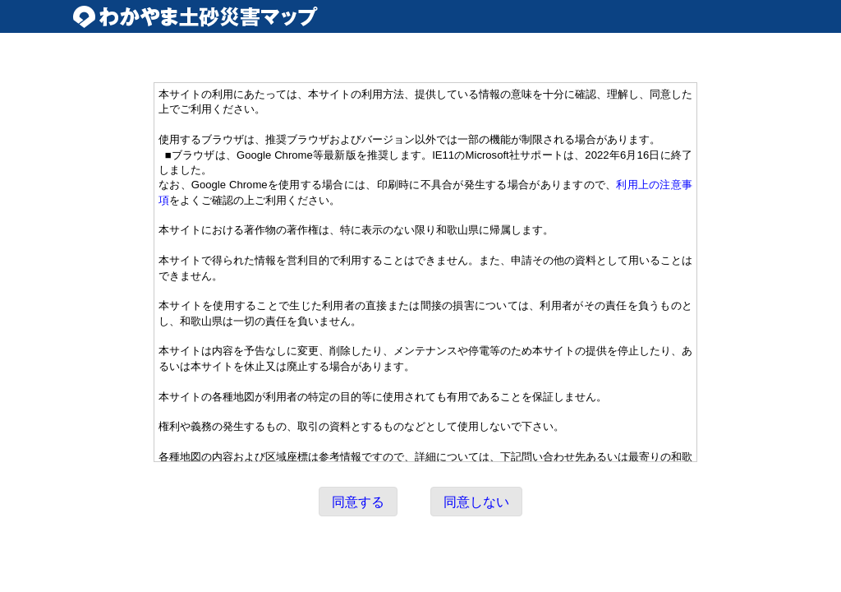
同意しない (476, 502)
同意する (358, 502)
